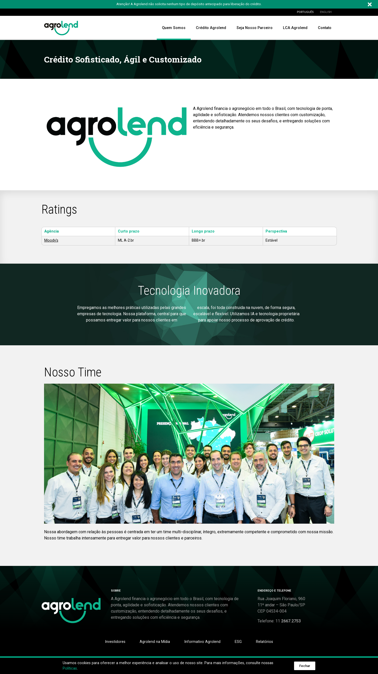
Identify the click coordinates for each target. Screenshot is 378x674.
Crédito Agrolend (211, 28)
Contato (324, 28)
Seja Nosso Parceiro (255, 28)
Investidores (115, 642)
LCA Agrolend (295, 28)
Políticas (70, 668)
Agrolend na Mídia (155, 642)
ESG (238, 642)
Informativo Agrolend (202, 642)
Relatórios (264, 642)
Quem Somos (174, 28)
